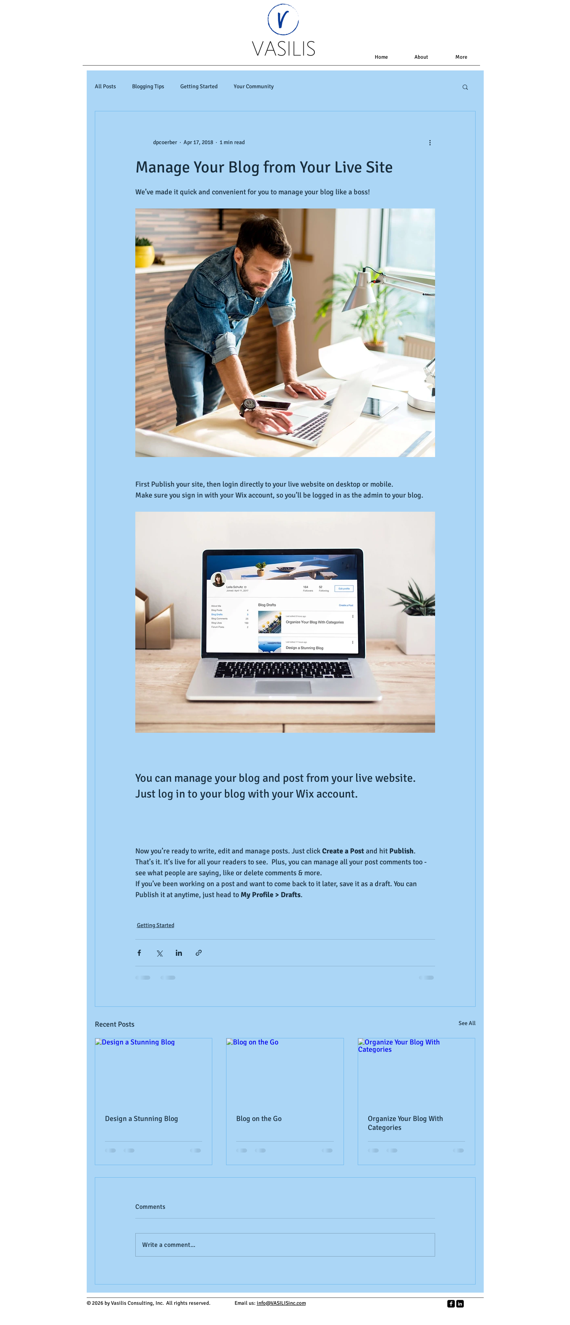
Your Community (254, 86)
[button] (465, 86)
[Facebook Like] (364, 1308)
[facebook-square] (451, 1304)
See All (467, 1023)
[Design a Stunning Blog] (153, 1071)
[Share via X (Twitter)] (159, 953)
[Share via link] (199, 953)
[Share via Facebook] (139, 953)
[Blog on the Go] (285, 1071)
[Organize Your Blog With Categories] (416, 1071)
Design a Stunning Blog (141, 1118)
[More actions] (430, 142)
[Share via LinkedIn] (179, 953)
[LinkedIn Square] (460, 1304)
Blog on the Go (259, 1118)
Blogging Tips (148, 86)
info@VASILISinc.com (281, 1303)
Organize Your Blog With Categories (405, 1123)
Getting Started (199, 86)
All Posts (105, 86)
